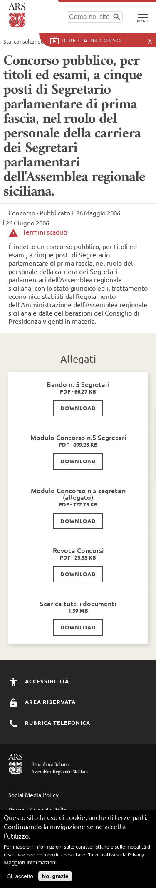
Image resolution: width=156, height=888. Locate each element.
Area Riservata (42, 701)
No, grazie (55, 876)
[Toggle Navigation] (142, 16)
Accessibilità (38, 681)
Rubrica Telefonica (49, 722)
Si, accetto (20, 876)
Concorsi (82, 41)
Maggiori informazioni (30, 862)
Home (54, 41)
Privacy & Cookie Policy (38, 809)
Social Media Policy (33, 794)
